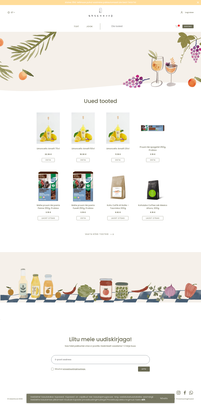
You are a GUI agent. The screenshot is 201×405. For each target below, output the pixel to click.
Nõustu (164, 398)
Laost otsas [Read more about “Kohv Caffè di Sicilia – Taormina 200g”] (118, 218)
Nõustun (70, 369)
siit (143, 400)
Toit (76, 26)
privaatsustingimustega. (74, 369)
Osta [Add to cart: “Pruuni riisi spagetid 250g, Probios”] (152, 160)
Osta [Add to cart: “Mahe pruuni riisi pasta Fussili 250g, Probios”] (83, 218)
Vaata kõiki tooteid (97, 234)
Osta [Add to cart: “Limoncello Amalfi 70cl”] (48, 160)
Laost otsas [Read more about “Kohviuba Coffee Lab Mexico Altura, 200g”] (152, 218)
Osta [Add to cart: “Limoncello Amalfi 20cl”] (118, 160)
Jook (89, 26)
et (13, 12)
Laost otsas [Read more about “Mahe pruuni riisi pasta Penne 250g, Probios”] (48, 218)
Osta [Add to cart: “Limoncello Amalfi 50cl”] (83, 160)
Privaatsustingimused (185, 399)
